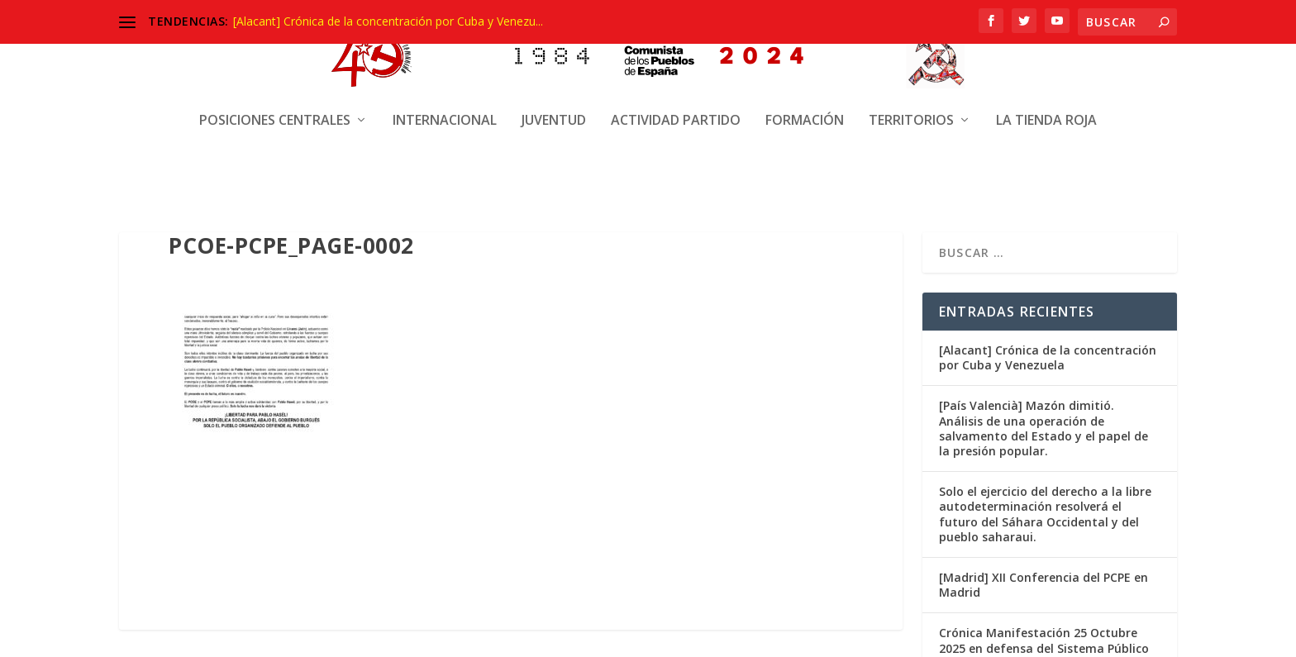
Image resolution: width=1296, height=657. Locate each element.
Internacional (445, 105)
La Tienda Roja (1046, 105)
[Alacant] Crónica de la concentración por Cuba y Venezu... (388, 21)
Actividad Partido (676, 105)
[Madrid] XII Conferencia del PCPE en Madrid (1043, 584)
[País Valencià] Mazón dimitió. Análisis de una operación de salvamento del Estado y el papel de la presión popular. (1043, 428)
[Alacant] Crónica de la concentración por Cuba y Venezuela (1047, 357)
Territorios (911, 105)
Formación (804, 105)
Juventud (554, 105)
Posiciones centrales (274, 105)
